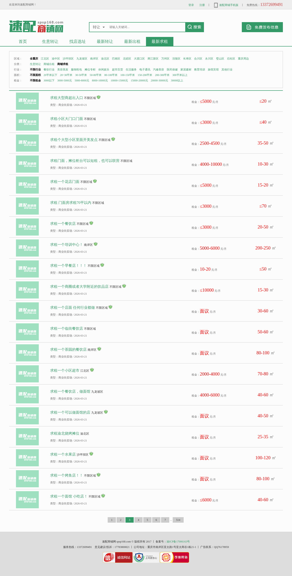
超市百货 (117, 69)
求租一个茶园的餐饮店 (68, 349)
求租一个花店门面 (64, 182)
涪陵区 (176, 58)
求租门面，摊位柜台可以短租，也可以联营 (85, 161)
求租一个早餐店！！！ (68, 265)
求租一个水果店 (63, 454)
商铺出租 (49, 64)
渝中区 (56, 58)
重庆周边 (243, 58)
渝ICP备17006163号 (178, 541)
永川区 (209, 58)
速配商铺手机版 (225, 5)
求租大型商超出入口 (66, 98)
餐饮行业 (49, 69)
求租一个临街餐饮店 (66, 328)
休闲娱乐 (103, 69)
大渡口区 (139, 58)
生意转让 (50, 41)
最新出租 (132, 41)
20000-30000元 (159, 80)
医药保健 (172, 69)
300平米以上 (180, 75)
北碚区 (127, 58)
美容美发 (62, 69)
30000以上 (177, 80)
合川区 (198, 58)
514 (178, 520)
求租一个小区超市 (64, 370)
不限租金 (35, 80)
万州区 (165, 58)
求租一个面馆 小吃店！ (69, 496)
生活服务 (131, 69)
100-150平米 (127, 75)
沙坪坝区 (68, 58)
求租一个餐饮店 (63, 224)
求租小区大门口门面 (66, 119)
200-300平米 (162, 75)
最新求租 (159, 41)
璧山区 (220, 58)
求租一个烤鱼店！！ (66, 475)
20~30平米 (66, 75)
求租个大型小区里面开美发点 (74, 140)
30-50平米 (81, 75)
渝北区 (105, 58)
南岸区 (94, 58)
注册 (202, 5)
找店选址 (77, 41)
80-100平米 (111, 75)
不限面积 (35, 75)
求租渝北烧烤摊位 (64, 433)
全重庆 (34, 58)
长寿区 (187, 58)
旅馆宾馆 (213, 69)
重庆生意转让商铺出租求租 (36, 26)
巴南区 (116, 58)
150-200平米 (145, 75)
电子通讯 (144, 69)
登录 (191, 5)
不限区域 (90, 98)
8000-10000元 (100, 80)
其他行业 (227, 69)
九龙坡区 (81, 58)
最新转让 (105, 41)
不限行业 (35, 69)
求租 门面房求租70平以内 (70, 203)
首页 (23, 41)
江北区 (45, 58)
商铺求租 (62, 64)
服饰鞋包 (76, 69)
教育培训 (199, 69)
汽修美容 (158, 69)
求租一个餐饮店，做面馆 (70, 391)
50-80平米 (96, 75)
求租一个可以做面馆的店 (70, 412)
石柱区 (231, 58)
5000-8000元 (82, 80)
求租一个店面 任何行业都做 (72, 307)
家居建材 (185, 69)
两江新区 (153, 58)
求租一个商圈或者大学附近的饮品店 (79, 286)
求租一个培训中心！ (66, 244)
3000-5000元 (64, 80)
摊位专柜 (90, 69)
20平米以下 (50, 75)
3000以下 (49, 80)
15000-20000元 (139, 80)
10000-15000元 (119, 80)
